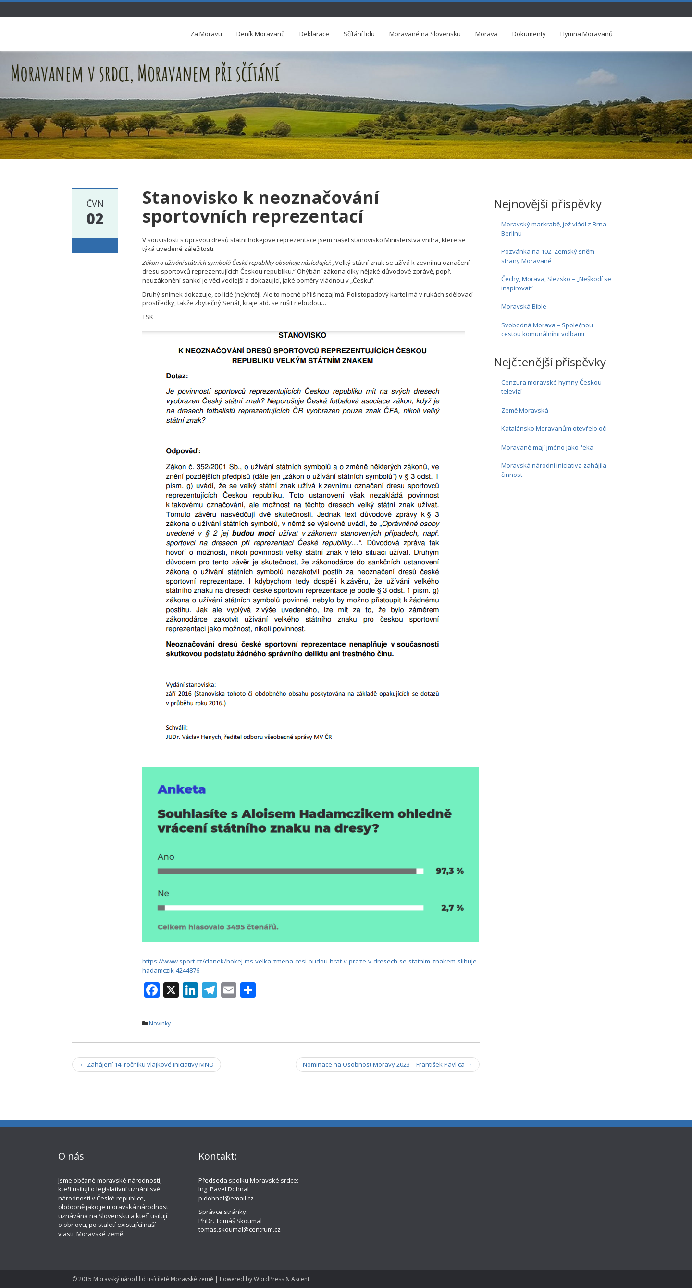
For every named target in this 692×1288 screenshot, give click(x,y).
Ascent (300, 1279)
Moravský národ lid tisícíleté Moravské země (153, 1279)
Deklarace (314, 33)
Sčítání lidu (359, 33)
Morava (486, 33)
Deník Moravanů (260, 33)
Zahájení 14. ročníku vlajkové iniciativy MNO (146, 1064)
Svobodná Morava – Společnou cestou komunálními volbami (547, 329)
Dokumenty (529, 33)
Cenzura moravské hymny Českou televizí (551, 387)
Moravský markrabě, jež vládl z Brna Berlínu (553, 229)
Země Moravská (524, 410)
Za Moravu (206, 33)
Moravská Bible (523, 306)
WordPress (269, 1279)
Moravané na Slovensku (425, 33)
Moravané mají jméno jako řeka (547, 447)
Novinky (160, 1023)
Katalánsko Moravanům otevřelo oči (554, 428)
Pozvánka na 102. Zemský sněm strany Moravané (547, 256)
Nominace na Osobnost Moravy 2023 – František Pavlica (387, 1064)
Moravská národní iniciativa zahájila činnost (553, 470)
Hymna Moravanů (586, 33)
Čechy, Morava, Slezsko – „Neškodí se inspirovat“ (556, 283)
